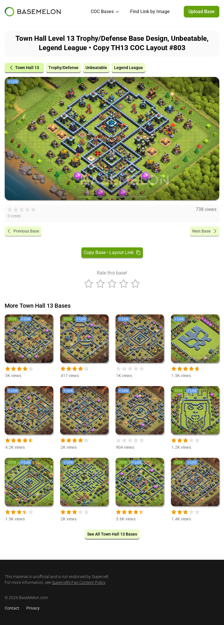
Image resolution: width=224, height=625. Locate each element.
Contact (12, 608)
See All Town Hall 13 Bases (112, 534)
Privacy (33, 608)
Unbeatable (96, 67)
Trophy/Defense (63, 67)
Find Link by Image (150, 11)
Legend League (128, 67)
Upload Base (201, 11)
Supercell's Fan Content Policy (78, 582)
